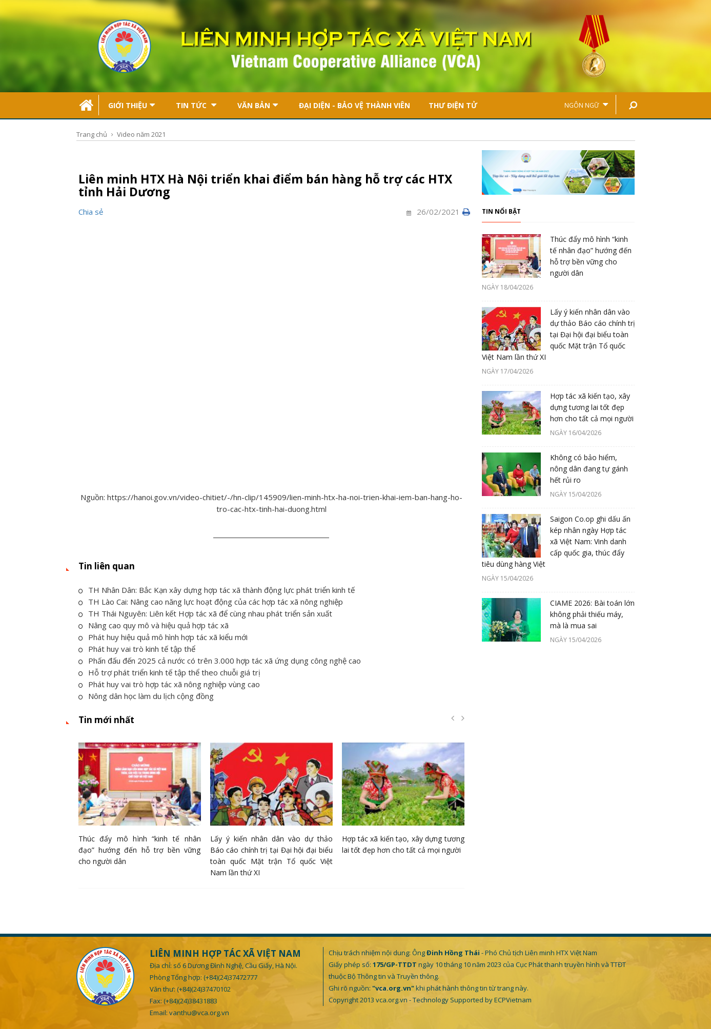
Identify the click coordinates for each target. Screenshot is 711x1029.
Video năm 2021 (141, 134)
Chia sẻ (90, 212)
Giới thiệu (131, 105)
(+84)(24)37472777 (230, 977)
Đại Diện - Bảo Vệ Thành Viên (354, 105)
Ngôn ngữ (586, 105)
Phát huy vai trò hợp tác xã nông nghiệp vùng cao (169, 684)
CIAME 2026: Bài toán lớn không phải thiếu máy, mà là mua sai (592, 614)
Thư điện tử (453, 105)
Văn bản (257, 105)
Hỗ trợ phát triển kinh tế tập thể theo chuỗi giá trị (169, 672)
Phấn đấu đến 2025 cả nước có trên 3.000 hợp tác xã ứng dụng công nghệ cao (219, 660)
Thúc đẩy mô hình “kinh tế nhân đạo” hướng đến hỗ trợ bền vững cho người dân (139, 850)
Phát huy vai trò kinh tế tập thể (136, 649)
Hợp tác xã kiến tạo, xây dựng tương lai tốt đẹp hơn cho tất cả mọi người (592, 407)
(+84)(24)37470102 (204, 989)
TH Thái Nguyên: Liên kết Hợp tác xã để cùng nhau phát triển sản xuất (205, 613)
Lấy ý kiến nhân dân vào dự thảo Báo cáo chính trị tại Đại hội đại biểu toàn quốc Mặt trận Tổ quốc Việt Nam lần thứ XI (558, 334)
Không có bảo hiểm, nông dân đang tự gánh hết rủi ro (589, 468)
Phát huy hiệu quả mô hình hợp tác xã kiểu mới (163, 637)
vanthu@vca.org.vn (199, 1012)
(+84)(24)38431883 (190, 1000)
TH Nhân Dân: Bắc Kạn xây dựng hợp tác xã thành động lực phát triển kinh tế (216, 590)
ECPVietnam (513, 999)
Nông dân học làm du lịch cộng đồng (146, 696)
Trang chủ (91, 134)
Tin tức (196, 105)
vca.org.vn (392, 999)
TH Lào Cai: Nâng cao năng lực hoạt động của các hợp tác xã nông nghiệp (210, 601)
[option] (140, 806)
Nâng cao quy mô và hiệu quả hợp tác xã (153, 625)
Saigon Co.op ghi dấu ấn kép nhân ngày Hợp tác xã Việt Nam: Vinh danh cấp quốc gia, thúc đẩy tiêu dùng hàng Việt (556, 541)
